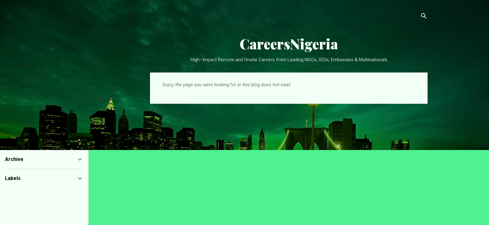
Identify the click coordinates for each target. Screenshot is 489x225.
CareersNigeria (289, 43)
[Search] (424, 17)
